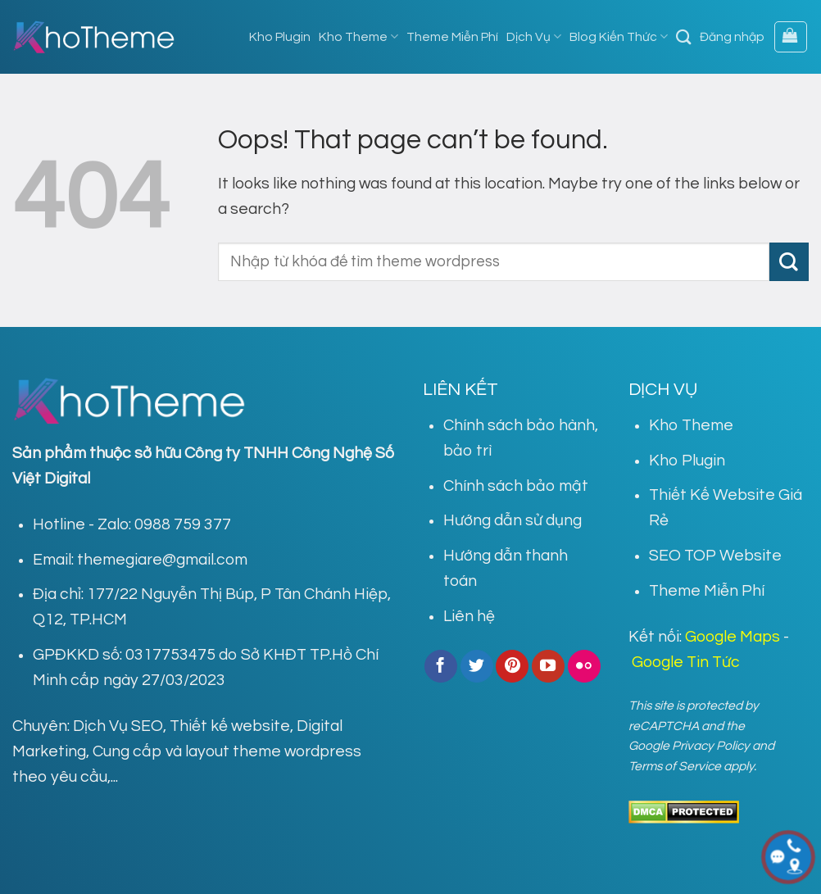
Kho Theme (358, 36)
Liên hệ (469, 616)
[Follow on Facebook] (440, 666)
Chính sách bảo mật (515, 486)
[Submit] (789, 262)
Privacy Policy (711, 745)
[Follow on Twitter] (476, 666)
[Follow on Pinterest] (512, 666)
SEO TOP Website (715, 555)
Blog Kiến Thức (618, 36)
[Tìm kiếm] (684, 37)
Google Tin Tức (686, 662)
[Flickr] (584, 666)
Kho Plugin (280, 36)
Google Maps (732, 637)
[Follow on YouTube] (548, 666)
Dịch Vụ (533, 36)
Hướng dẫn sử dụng (512, 520)
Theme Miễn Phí (452, 36)
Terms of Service (674, 766)
